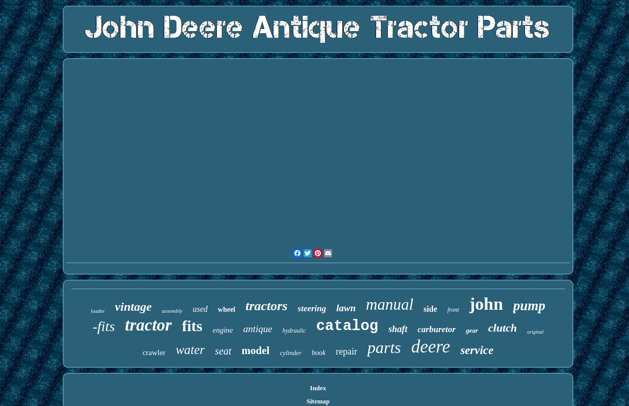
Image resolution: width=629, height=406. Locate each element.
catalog (347, 326)
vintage (133, 306)
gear (472, 330)
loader (98, 311)
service (476, 350)
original (535, 332)
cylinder (290, 353)
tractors (266, 306)
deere (430, 347)
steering (312, 308)
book (318, 353)
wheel (226, 309)
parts (384, 347)
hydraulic (294, 330)
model (256, 350)
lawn (346, 308)
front (453, 309)
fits (192, 325)
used (200, 309)
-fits (103, 326)
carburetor (437, 329)
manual (389, 304)
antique (257, 328)
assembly (172, 311)
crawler (153, 352)
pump (529, 305)
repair (346, 351)
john (486, 303)
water (190, 350)
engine (223, 330)
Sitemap (318, 401)
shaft (398, 329)
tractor (148, 325)
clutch (502, 327)
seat (223, 351)
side (430, 309)
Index (318, 388)
